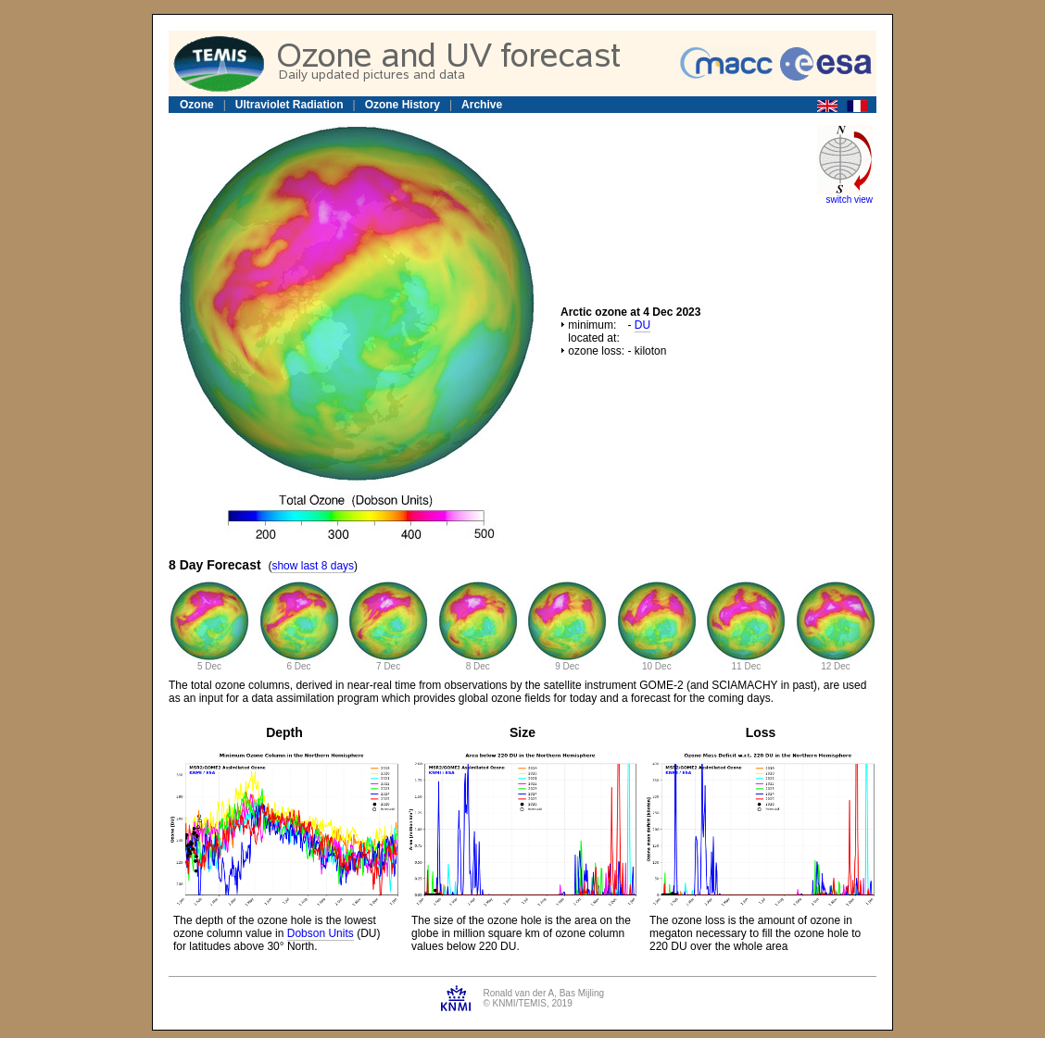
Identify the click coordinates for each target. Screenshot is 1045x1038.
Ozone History (402, 104)
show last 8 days (312, 565)
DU (642, 325)
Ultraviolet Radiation (289, 104)
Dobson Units (320, 933)
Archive (481, 104)
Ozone (197, 104)
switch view (849, 199)
